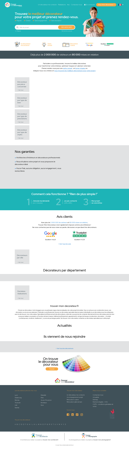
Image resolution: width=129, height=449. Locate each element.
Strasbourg (18, 398)
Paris (42, 398)
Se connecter (89, 5)
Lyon (16, 395)
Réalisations (62, 5)
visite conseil (67, 68)
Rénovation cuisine (73, 400)
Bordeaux (44, 403)
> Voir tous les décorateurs (64, 348)
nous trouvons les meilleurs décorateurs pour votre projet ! (75, 71)
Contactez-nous (76, 5)
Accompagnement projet (75, 397)
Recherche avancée (67, 31)
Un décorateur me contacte (47, 5)
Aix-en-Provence (46, 400)
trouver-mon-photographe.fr (102, 440)
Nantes (17, 408)
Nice (42, 405)
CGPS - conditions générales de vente (103, 405)
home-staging (80, 68)
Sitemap (95, 400)
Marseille (43, 395)
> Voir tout (20, 90)
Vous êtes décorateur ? (106, 5)
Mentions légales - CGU (100, 402)
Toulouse (17, 403)
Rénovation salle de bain (74, 402)
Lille (16, 405)
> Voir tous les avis (64, 244)
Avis (68, 5)
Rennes (17, 400)
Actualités (96, 397)
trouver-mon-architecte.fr (50, 440)
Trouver (52, 369)
